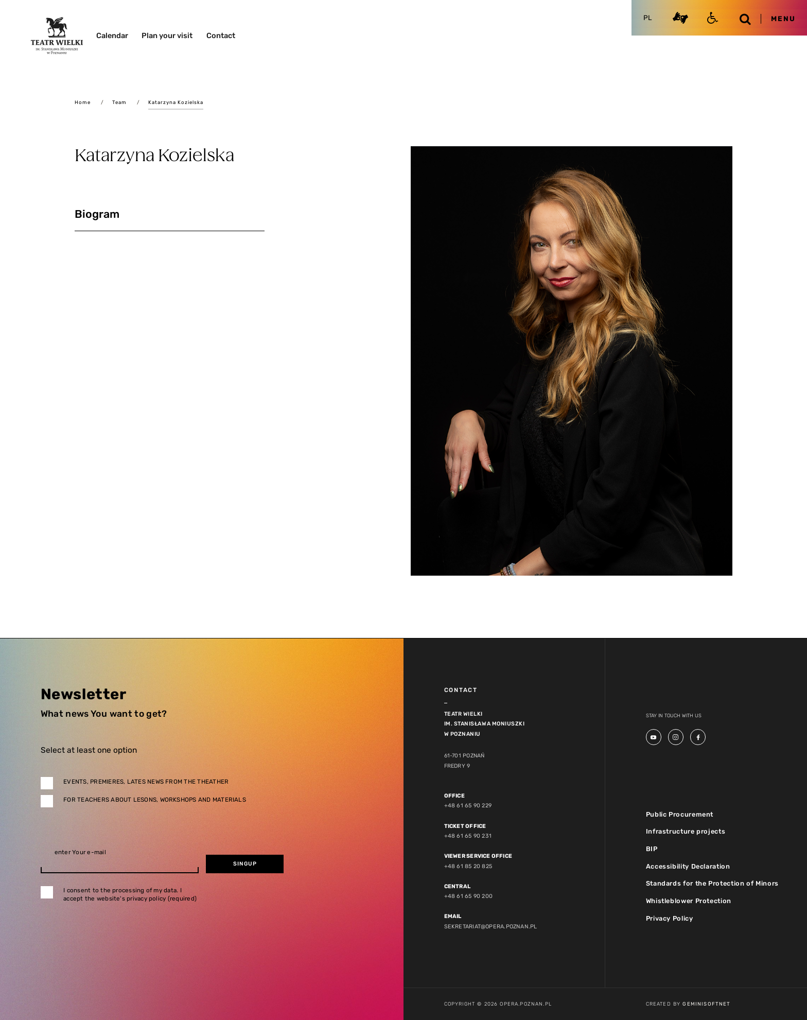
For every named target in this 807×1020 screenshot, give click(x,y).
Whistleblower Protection (688, 900)
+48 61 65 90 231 (467, 836)
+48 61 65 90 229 (467, 805)
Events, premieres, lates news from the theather (146, 781)
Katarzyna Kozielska (175, 102)
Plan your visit (167, 35)
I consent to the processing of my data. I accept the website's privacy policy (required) (130, 895)
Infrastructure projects (685, 831)
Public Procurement (679, 814)
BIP (652, 848)
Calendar (112, 35)
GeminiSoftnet (706, 1003)
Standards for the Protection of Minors (711, 883)
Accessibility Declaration (688, 866)
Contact (220, 35)
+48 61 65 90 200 (468, 895)
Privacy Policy (669, 917)
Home (83, 102)
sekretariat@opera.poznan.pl (489, 925)
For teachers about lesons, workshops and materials (154, 799)
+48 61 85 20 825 (468, 865)
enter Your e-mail (80, 853)
